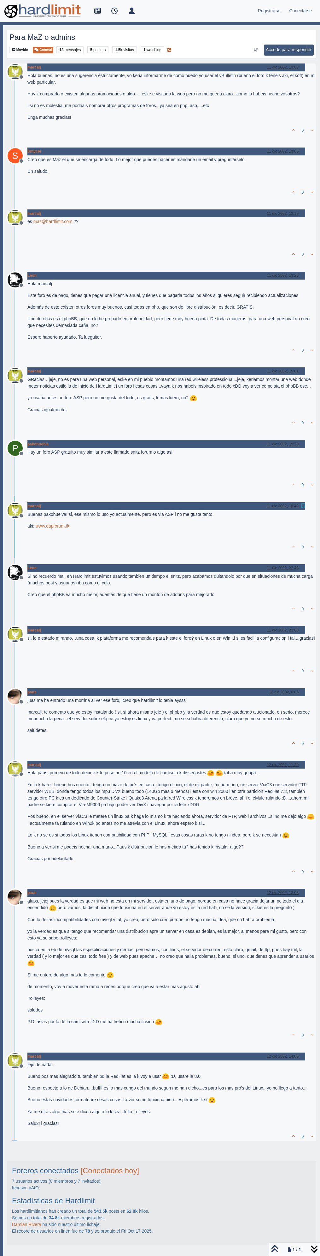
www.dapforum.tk (52, 525)
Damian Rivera (26, 1224)
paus (32, 692)
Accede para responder (289, 49)
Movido (20, 50)
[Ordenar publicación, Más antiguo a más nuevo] (256, 49)
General (43, 50)
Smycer (34, 151)
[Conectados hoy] (110, 1170)
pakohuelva (38, 444)
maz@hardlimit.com (53, 221)
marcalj (34, 67)
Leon (32, 275)
